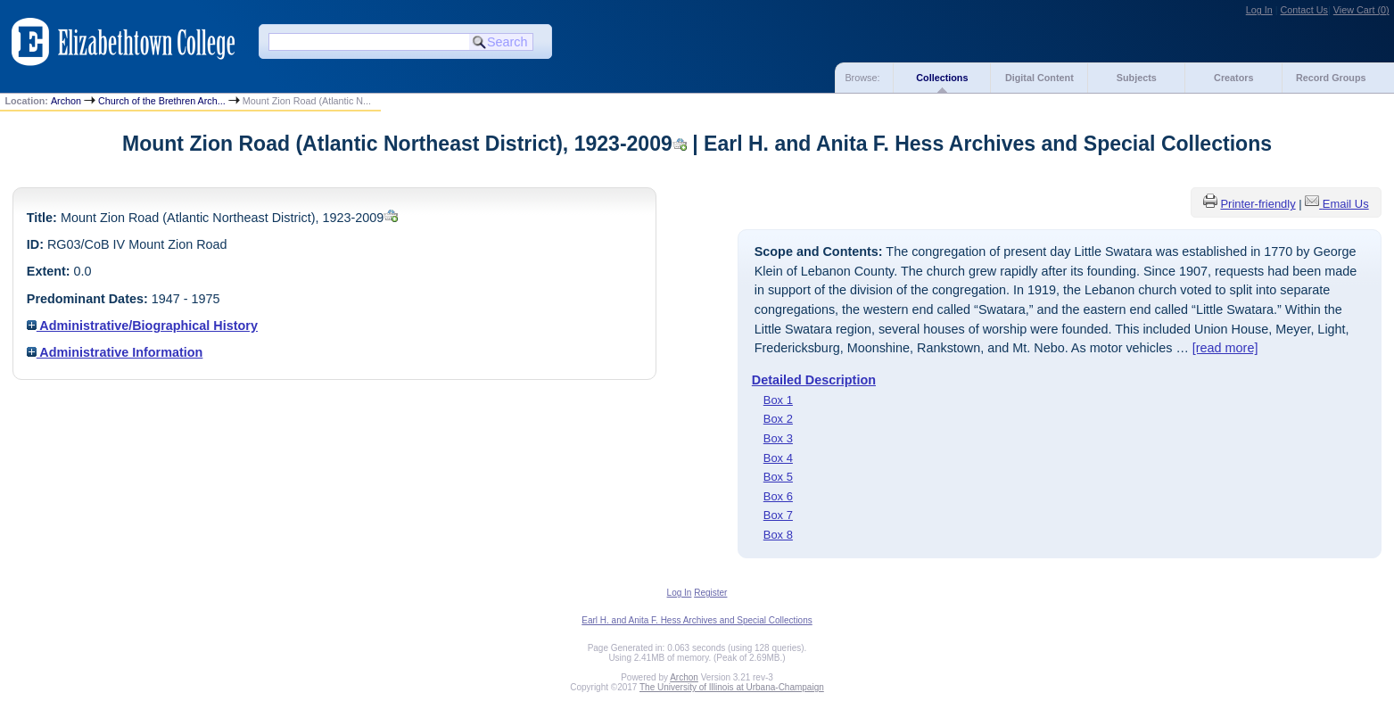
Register (710, 593)
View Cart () (1361, 9)
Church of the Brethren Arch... (162, 100)
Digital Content (1039, 77)
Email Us (1346, 203)
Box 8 (778, 534)
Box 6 (778, 496)
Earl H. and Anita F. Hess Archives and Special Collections (697, 620)
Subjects (1137, 77)
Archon (66, 100)
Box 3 (778, 438)
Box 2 (778, 418)
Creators (1233, 77)
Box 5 (778, 476)
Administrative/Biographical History (142, 325)
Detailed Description (814, 380)
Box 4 (778, 458)
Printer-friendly (1257, 203)
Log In (1259, 9)
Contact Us (1304, 9)
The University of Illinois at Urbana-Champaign (731, 687)
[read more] (1225, 348)
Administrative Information (115, 352)
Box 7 (778, 515)
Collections (942, 77)
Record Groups (1331, 77)
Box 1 (778, 400)
